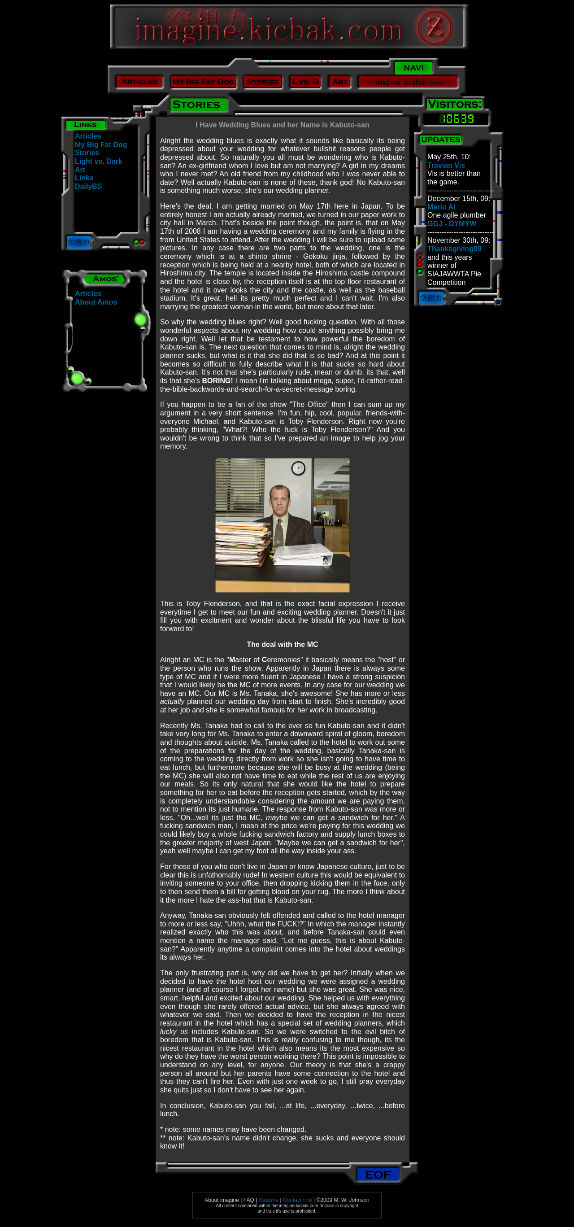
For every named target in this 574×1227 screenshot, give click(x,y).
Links (84, 178)
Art (80, 170)
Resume (269, 1200)
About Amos (96, 302)
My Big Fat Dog (101, 144)
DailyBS (88, 186)
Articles (88, 136)
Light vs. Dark (98, 161)
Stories (87, 153)
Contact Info (297, 1200)
